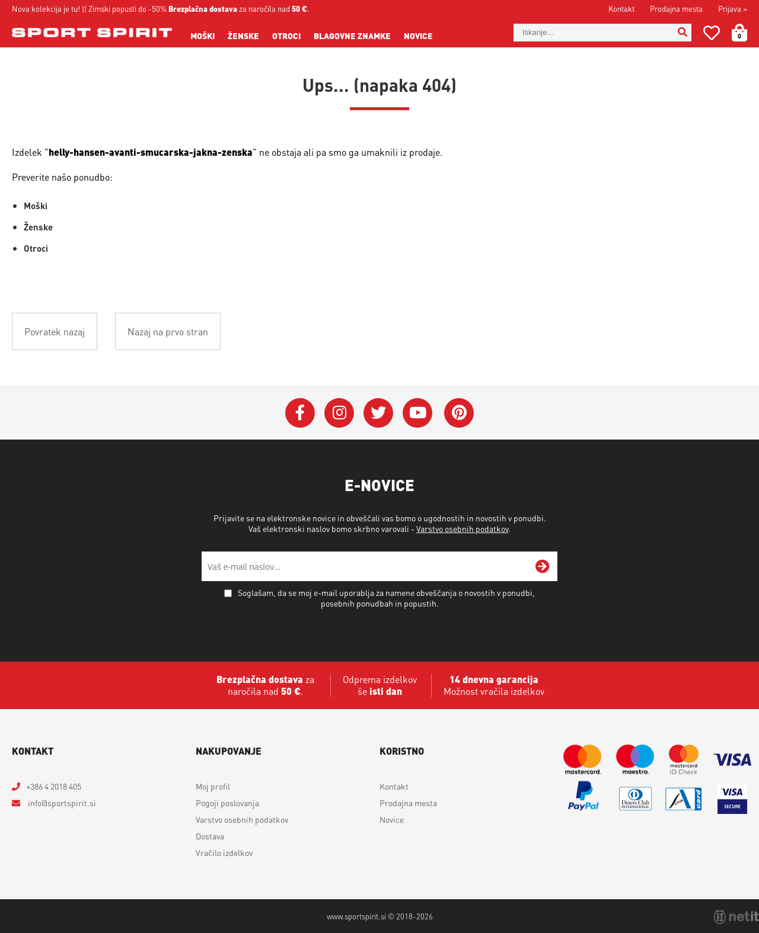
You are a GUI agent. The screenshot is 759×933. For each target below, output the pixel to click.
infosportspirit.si (61, 802)
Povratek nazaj (54, 331)
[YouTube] (417, 413)
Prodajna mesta (676, 9)
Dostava (210, 836)
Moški (202, 35)
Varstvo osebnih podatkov (462, 528)
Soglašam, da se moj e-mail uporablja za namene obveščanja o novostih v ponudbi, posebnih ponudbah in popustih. (386, 597)
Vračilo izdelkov (224, 852)
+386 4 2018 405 (53, 786)
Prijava (732, 9)
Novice (418, 35)
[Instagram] (339, 413)
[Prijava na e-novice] (542, 566)
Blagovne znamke (352, 35)
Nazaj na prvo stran (167, 331)
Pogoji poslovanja (227, 802)
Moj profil (213, 786)
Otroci (286, 35)
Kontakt (621, 9)
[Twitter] (378, 413)
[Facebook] (300, 413)
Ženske (243, 35)
